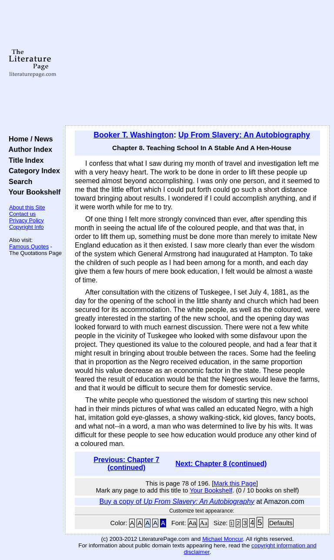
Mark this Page (235, 483)
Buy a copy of (176, 501)
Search (18, 181)
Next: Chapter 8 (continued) (221, 463)
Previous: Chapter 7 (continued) (126, 463)
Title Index (24, 160)
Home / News (29, 139)
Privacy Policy (26, 220)
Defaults (281, 523)
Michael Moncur (222, 539)
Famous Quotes (29, 246)
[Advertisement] (197, 63)
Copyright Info (26, 227)
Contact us (22, 214)
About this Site (27, 207)
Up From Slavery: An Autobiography (244, 135)
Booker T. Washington (134, 135)
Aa (193, 523)
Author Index (28, 149)
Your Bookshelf (32, 192)
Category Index (32, 170)
